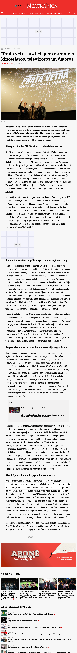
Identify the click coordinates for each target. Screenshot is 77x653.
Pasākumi (17, 49)
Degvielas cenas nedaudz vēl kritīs (22, 621)
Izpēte (31, 13)
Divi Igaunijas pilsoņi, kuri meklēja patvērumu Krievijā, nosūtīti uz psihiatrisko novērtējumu (42, 416)
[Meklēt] (70, 13)
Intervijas (14, 13)
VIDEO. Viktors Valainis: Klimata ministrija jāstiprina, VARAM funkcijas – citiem (39, 640)
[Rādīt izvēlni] (2, 13)
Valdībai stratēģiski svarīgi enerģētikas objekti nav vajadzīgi (34, 627)
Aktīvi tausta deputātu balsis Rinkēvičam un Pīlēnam (30, 614)
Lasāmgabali (39, 13)
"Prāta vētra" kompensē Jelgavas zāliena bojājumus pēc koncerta (47, 594)
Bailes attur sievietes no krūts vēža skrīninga (27, 647)
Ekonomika (58, 13)
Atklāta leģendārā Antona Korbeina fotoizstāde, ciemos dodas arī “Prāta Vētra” (66, 595)
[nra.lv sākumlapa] (18, 6)
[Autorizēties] (75, 13)
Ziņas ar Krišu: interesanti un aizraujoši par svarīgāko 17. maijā (34, 634)
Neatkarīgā (8, 49)
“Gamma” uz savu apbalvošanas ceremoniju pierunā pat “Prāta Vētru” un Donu (28, 595)
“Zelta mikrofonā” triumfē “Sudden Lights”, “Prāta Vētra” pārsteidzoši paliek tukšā (9, 595)
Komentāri (23, 13)
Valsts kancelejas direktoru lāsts (33, 408)
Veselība (49, 13)
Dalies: (30, 537)
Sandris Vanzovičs (7, 64)
